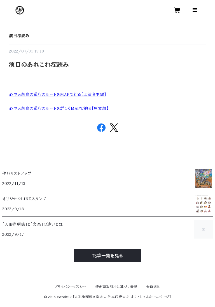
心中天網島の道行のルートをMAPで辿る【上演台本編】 (57, 94)
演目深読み (19, 35)
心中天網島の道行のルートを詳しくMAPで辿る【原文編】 (59, 108)
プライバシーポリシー (71, 287)
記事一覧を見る (107, 255)
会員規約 (153, 287)
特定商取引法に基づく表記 (116, 287)
